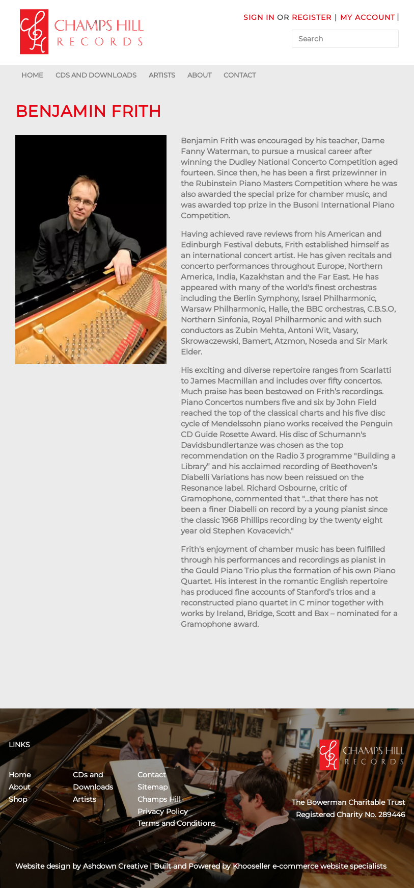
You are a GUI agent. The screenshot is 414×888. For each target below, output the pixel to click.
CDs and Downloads (96, 75)
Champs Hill (159, 799)
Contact (240, 75)
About (199, 75)
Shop (18, 799)
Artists (162, 75)
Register (312, 17)
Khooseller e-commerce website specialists (310, 866)
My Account (367, 17)
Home (32, 75)
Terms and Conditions (176, 823)
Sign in (258, 17)
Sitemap (152, 787)
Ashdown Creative (115, 866)
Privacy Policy (162, 811)
